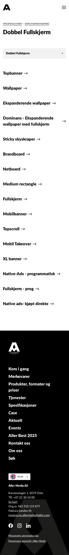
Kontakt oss (19, 443)
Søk (11, 458)
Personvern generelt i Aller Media (27, 541)
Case (12, 413)
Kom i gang (18, 369)
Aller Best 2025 (22, 436)
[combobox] (19, 476)
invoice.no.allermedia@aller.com (29, 515)
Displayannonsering (37, 24)
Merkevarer (19, 377)
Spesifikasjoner (12, 24)
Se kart (12, 502)
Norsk (16, 476)
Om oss (15, 451)
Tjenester (17, 398)
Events (14, 428)
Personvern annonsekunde (23, 535)
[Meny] (63, 7)
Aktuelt (15, 421)
